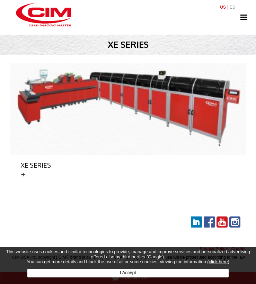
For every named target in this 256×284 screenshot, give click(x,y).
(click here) (218, 261)
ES (232, 7)
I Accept (128, 272)
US (223, 7)
